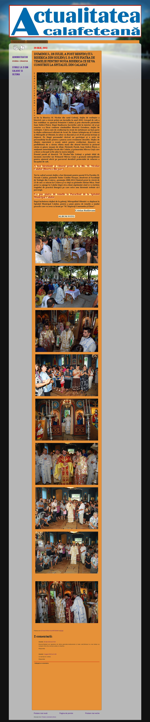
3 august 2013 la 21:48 (50, 654)
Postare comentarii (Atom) (49, 717)
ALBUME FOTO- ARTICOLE (37, 42)
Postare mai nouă (40, 713)
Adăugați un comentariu (42, 663)
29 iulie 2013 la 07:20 (50, 642)
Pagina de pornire (18, 42)
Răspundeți (42, 648)
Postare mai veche (92, 713)
